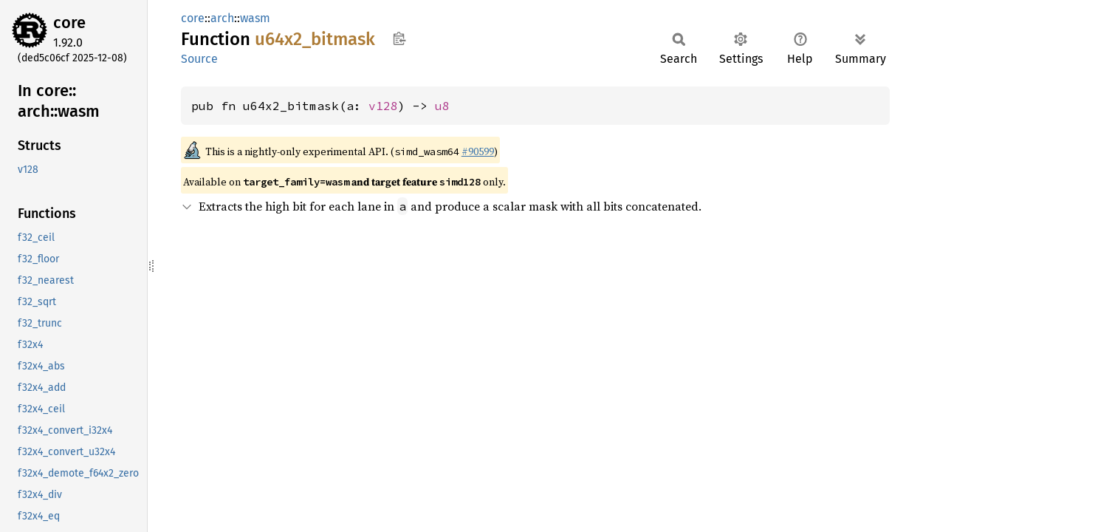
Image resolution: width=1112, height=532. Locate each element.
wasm (255, 18)
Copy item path (399, 38)
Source (199, 59)
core (69, 23)
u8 (442, 105)
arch (222, 18)
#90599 (477, 151)
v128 (383, 105)
